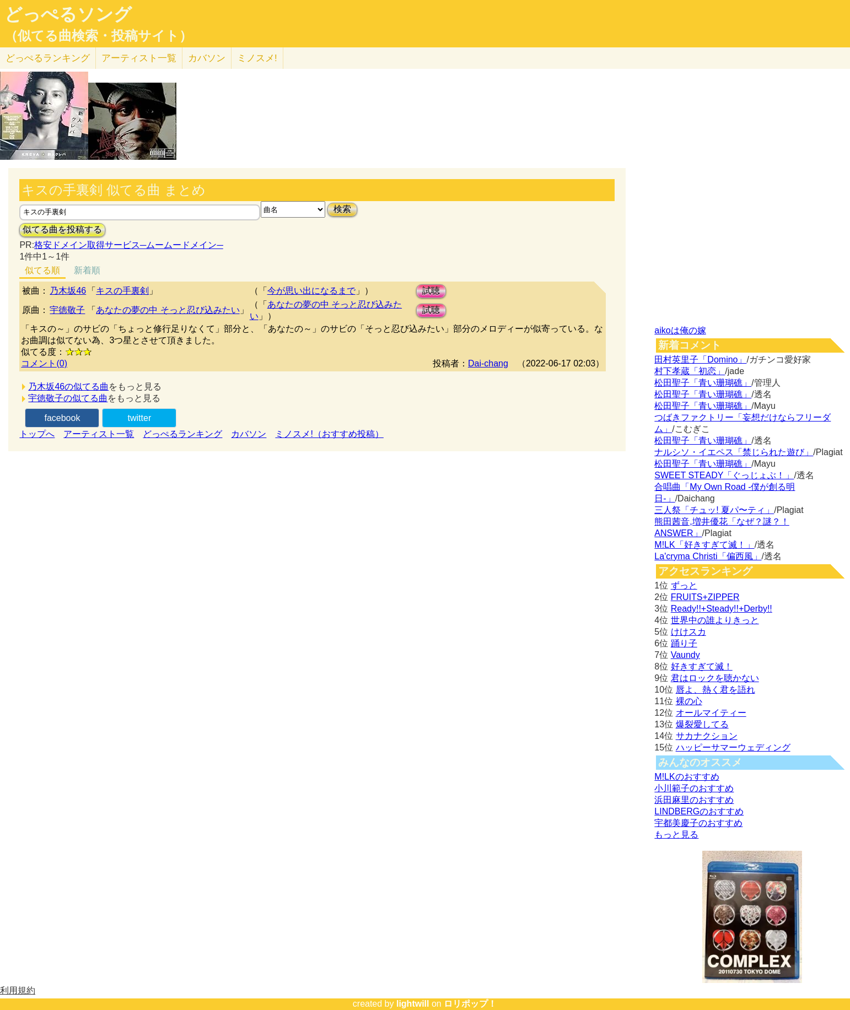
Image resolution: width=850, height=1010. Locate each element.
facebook (62, 418)
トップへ (37, 434)
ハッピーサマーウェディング (733, 747)
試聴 (431, 290)
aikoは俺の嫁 (680, 330)
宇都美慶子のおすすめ (698, 823)
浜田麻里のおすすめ (694, 799)
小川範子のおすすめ (694, 788)
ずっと (684, 585)
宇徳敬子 (67, 310)
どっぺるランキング (182, 434)
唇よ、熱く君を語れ (715, 689)
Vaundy (685, 655)
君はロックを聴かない (715, 678)
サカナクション (707, 736)
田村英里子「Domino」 (700, 359)
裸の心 (689, 701)
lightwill (412, 1003)
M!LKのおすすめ (686, 776)
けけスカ (688, 631)
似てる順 (42, 270)
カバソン (206, 58)
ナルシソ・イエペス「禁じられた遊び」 (733, 452)
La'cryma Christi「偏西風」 (707, 556)
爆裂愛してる (702, 724)
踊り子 (684, 643)
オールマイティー (711, 712)
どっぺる (48, 58)
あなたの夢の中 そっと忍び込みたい (167, 310)
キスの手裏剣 (122, 290)
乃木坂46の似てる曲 (68, 386)
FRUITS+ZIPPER (705, 597)
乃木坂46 (68, 290)
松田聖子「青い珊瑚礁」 (702, 382)
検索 (342, 209)
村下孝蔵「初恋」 (689, 371)
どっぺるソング (68, 14)
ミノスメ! (257, 58)
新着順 (87, 270)
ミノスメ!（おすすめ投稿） (329, 434)
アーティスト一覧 (98, 434)
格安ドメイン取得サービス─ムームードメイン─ (128, 245)
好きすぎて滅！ (702, 666)
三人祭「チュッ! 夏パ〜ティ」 (714, 510)
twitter (140, 418)
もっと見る (676, 834)
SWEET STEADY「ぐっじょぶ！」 (724, 475)
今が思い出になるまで (311, 290)
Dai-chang (488, 363)
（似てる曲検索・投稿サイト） (98, 36)
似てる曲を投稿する (62, 229)
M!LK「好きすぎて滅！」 (704, 544)
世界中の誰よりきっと (715, 620)
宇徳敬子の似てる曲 (67, 398)
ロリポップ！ (470, 1003)
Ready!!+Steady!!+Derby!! (721, 608)
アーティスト (138, 58)
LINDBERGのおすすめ (699, 811)
